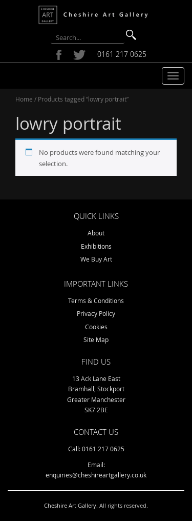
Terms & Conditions (96, 300)
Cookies (96, 327)
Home (24, 99)
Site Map (96, 339)
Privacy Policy (96, 313)
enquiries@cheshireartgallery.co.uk (96, 475)
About (96, 233)
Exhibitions (96, 246)
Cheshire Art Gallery (70, 505)
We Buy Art (96, 259)
